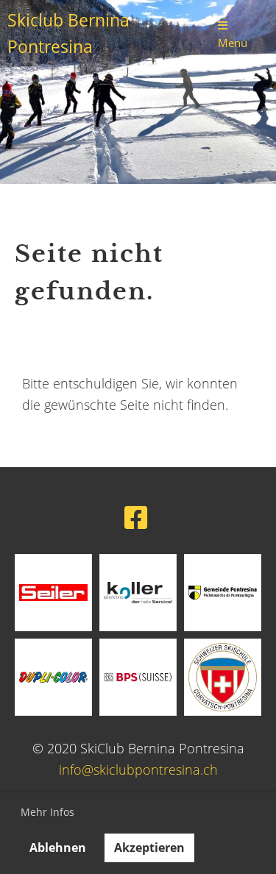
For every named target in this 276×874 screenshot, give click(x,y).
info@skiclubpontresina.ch (138, 769)
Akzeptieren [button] (149, 847)
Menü (232, 35)
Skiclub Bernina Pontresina (68, 33)
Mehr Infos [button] (47, 812)
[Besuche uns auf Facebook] (136, 518)
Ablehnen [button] (57, 847)
